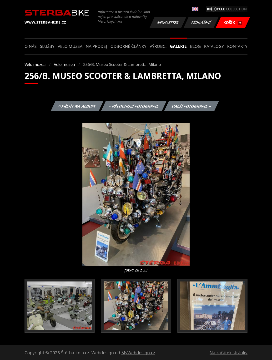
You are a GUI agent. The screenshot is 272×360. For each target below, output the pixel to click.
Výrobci (158, 46)
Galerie (178, 46)
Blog (195, 46)
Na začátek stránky (228, 352)
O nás (31, 46)
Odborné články (128, 46)
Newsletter (167, 22)
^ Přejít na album (77, 106)
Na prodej (96, 46)
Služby (47, 46)
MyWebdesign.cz (138, 352)
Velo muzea (70, 46)
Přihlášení (201, 22)
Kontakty (237, 46)
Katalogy (214, 46)
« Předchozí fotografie (133, 106)
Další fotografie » (191, 106)
